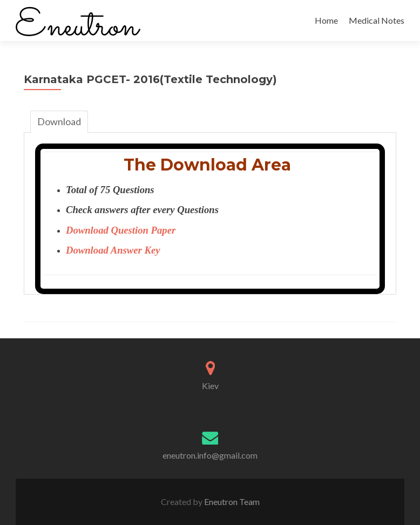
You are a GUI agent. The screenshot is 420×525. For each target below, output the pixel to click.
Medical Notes (376, 20)
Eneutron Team (231, 501)
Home (326, 20)
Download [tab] (59, 121)
